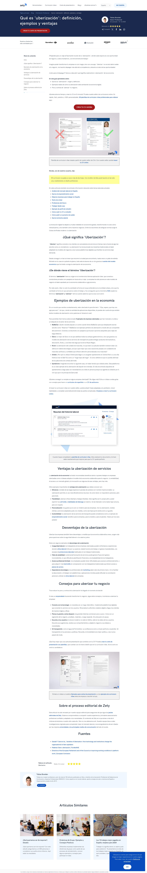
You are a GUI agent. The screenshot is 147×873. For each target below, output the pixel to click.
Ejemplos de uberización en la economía (33, 68)
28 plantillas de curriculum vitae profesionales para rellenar (98, 97)
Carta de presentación (67, 5)
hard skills (67, 564)
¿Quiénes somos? (90, 5)
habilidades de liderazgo (76, 502)
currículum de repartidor (75, 382)
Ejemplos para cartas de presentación (83, 694)
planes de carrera (57, 567)
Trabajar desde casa (58, 206)
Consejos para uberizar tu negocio (32, 83)
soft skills (63, 502)
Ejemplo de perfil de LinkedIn (61, 209)
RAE (108, 291)
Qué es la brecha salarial (60, 218)
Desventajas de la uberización (33, 78)
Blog (79, 5)
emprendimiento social (59, 517)
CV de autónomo (93, 382)
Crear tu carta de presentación (35, 31)
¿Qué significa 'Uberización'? (33, 63)
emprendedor (60, 596)
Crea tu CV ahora (84, 107)
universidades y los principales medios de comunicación (77, 727)
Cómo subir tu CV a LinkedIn (61, 212)
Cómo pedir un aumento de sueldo (63, 215)
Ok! (127, 867)
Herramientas (36, 5)
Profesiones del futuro (59, 203)
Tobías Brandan (42, 774)
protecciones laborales (66, 552)
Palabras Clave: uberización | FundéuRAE (65, 748)
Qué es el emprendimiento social (62, 194)
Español (103, 5)
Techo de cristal (57, 200)
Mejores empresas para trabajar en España (66, 197)
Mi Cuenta (120, 5)
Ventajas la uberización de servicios (32, 74)
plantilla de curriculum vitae (81, 457)
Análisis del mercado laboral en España (64, 191)
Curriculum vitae (50, 5)
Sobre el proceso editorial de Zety (33, 88)
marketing (86, 570)
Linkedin (41, 785)
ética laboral (62, 549)
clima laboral (70, 576)
